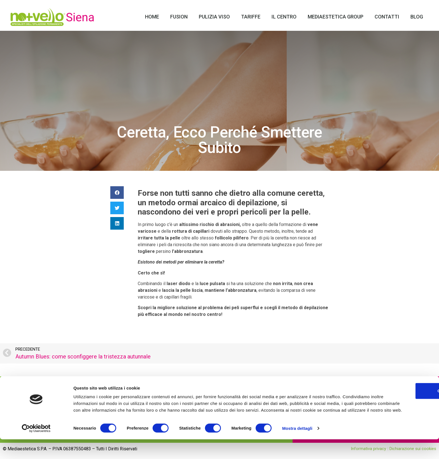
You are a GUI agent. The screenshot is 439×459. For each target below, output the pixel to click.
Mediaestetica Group (335, 17)
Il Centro (284, 17)
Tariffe (250, 17)
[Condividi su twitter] (117, 208)
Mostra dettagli (297, 448)
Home (152, 17)
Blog (416, 17)
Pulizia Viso (214, 17)
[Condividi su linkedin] (117, 223)
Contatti (387, 17)
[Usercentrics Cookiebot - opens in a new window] (36, 448)
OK (392, 403)
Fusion (179, 17)
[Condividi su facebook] (117, 192)
